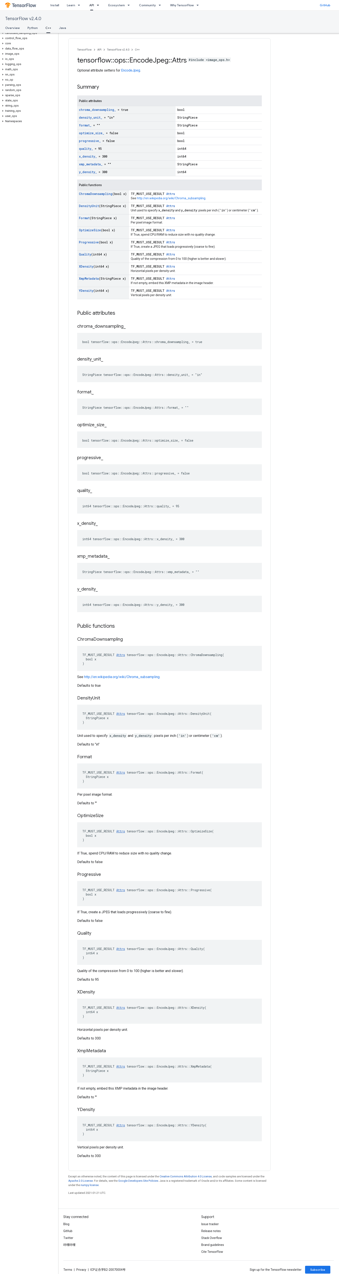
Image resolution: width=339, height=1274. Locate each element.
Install (54, 5)
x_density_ (88, 156)
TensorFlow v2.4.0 (23, 18)
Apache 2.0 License (80, 1180)
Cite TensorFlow (212, 1251)
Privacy (81, 1269)
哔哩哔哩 (69, 1245)
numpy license (90, 1185)
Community (147, 5)
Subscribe (317, 1270)
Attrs (170, 194)
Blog (66, 1224)
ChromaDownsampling (95, 194)
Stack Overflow (211, 1238)
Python (32, 28)
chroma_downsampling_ (97, 110)
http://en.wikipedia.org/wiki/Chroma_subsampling (171, 198)
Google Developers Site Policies (138, 1180)
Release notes (211, 1231)
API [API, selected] (91, 5)
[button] (28, 33)
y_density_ (88, 172)
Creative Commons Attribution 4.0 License (186, 1176)
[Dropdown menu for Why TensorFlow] (199, 5)
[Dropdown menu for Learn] (80, 5)
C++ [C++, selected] (48, 28)
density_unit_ (90, 117)
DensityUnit (89, 206)
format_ (85, 125)
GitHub (325, 5)
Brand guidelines (212, 1245)
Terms (67, 1269)
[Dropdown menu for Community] (161, 5)
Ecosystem (116, 5)
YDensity (86, 291)
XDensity (86, 266)
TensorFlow (84, 49)
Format (84, 218)
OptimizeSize (90, 230)
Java (62, 28)
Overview (12, 28)
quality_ (86, 149)
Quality (85, 254)
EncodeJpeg (130, 70)
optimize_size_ (91, 133)
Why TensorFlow (182, 5)
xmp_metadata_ (90, 164)
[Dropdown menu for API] (99, 5)
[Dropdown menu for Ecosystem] (130, 5)
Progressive (89, 242)
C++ (137, 49)
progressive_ (90, 141)
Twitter (68, 1238)
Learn (71, 5)
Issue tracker (210, 1224)
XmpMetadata (89, 278)
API (99, 49)
